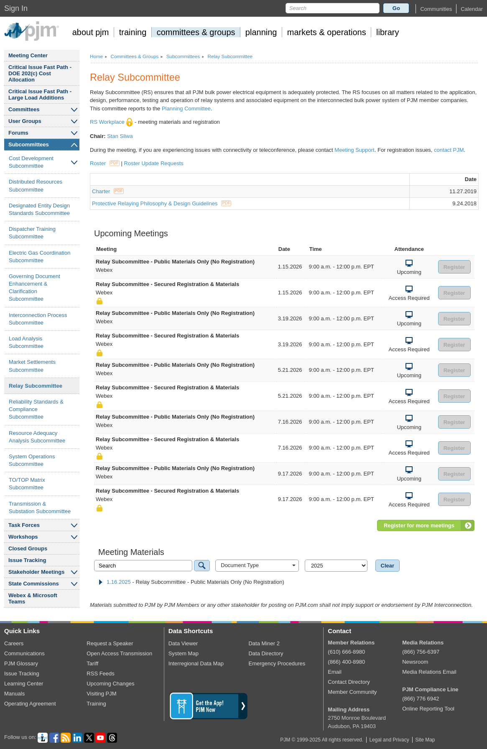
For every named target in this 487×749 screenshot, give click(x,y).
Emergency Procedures (276, 663)
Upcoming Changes (110, 683)
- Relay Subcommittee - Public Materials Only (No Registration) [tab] (191, 582)
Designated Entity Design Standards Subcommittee (39, 209)
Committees (23, 109)
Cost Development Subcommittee (31, 162)
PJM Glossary (21, 663)
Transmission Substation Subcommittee (40, 507)
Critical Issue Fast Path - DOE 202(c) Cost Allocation (39, 73)
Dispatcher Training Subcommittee (32, 233)
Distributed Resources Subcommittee (35, 185)
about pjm (90, 32)
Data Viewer (183, 643)
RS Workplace (111, 122)
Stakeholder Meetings (36, 572)
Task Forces (24, 525)
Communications (24, 653)
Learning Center (23, 683)
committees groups (196, 32)
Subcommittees (28, 144)
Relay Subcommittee (35, 386)
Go (396, 8)
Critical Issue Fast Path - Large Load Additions (39, 94)
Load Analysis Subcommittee (26, 342)
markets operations (326, 32)
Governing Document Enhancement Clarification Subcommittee (34, 287)
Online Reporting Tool (428, 709)
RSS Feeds (100, 673)
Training (96, 703)
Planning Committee (186, 108)
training (133, 32)
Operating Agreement (30, 703)
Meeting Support (354, 150)
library (387, 32)
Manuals (14, 693)
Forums (18, 133)
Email (335, 672)
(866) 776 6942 (420, 698)
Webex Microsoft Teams (32, 598)
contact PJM (449, 150)
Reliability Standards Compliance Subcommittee (36, 409)
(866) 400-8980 (346, 662)
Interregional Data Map (196, 663)
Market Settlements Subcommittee (32, 366)
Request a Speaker (110, 643)
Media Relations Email (429, 672)
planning (261, 32)
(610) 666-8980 (346, 652)
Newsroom (415, 662)
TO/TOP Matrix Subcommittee (27, 484)
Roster (105, 163)
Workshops (23, 537)
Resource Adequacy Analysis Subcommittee (37, 437)
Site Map (425, 740)
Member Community (352, 692)
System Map (183, 653)
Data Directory (265, 653)
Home (96, 56)
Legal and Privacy (389, 740)
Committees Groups (134, 56)
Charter (108, 191)
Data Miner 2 (263, 643)
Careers (13, 643)
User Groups (24, 121)
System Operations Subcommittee (32, 460)
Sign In (16, 8)
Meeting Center (28, 55)
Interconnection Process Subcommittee (38, 319)
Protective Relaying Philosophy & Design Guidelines (161, 203)
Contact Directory (349, 682)
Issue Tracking (27, 560)
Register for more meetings (419, 525)
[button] (436, 9)
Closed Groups (27, 548)
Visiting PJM (101, 693)
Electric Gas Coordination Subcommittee (39, 256)
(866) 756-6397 (420, 652)
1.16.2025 (119, 582)
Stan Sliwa (120, 136)
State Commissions (33, 583)
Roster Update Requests (154, 163)
